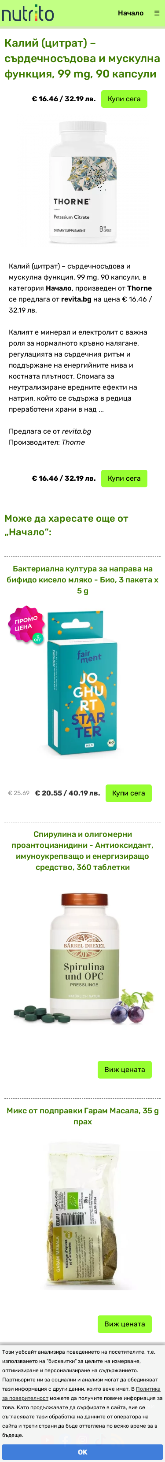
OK (83, 1452)
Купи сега (124, 99)
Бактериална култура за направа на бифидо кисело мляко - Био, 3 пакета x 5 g (82, 580)
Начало (130, 13)
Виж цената (124, 1069)
